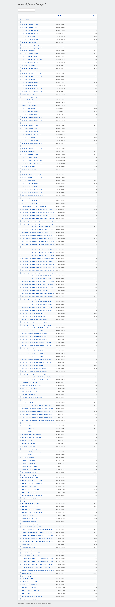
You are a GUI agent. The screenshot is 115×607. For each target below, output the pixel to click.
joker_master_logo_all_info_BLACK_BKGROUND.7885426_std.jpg (37, 301)
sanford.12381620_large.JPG (28, 547)
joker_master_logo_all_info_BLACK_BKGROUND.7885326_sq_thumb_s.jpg (37, 290)
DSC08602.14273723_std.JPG (28, 42)
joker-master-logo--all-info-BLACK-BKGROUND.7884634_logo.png (37, 235)
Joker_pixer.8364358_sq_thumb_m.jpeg (31, 397)
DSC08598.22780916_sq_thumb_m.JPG (31, 177)
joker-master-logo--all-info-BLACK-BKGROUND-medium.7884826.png (37, 250)
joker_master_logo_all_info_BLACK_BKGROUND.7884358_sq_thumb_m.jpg (37, 224)
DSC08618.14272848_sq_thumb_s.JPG (31, 30)
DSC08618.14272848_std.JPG (28, 27)
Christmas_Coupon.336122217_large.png (31, 195)
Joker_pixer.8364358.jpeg (27, 394)
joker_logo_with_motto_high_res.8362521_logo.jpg (33, 339)
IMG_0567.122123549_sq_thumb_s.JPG (31, 480)
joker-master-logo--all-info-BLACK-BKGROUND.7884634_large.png (37, 229)
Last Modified (59, 15)
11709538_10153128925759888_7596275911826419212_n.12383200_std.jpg (37, 570)
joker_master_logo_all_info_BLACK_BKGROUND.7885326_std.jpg (37, 284)
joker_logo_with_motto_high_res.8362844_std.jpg (33, 371)
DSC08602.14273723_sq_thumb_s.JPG (31, 45)
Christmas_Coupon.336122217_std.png (31, 203)
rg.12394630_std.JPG (26, 578)
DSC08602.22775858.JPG (27, 137)
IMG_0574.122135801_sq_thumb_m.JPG (31, 512)
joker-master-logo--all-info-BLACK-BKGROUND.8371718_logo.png (37, 420)
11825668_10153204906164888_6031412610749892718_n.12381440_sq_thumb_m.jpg (37, 541)
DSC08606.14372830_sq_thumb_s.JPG (31, 117)
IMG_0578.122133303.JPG (28, 486)
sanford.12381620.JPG (26, 544)
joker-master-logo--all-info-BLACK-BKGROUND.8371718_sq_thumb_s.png (37, 414)
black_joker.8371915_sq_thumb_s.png (30, 434)
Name (21, 15)
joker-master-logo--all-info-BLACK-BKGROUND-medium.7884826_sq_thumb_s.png (37, 244)
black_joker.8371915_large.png (28, 426)
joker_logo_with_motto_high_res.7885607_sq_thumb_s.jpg (35, 325)
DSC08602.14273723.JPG (27, 36)
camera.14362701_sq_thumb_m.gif (29, 102)
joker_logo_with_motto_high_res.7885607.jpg (32, 313)
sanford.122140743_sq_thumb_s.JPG (30, 524)
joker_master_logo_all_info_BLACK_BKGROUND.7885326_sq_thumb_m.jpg (37, 293)
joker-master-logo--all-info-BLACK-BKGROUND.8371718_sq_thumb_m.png (37, 417)
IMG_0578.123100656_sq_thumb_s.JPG (31, 596)
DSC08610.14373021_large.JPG (29, 125)
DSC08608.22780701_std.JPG (28, 157)
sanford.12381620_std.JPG (27, 550)
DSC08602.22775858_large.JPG (29, 140)
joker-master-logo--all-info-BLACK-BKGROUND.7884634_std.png (37, 238)
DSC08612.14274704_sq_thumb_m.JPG (31, 91)
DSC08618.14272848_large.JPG (29, 24)
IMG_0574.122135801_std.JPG (29, 506)
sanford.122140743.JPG (27, 515)
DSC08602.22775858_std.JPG (28, 146)
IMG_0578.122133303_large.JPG (29, 489)
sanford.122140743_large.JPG (28, 518)
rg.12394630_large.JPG (27, 576)
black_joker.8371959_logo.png (28, 449)
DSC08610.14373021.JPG (27, 123)
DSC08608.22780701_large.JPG (29, 154)
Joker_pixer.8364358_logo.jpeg (28, 388)
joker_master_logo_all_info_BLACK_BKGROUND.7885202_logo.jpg (37, 270)
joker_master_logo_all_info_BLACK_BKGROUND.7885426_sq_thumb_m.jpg (37, 310)
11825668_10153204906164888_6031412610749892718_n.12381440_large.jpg (37, 532)
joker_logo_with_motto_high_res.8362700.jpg (32, 348)
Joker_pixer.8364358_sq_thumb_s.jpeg (30, 385)
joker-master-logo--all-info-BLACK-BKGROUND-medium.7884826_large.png (37, 255)
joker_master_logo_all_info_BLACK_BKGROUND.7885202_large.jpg (37, 264)
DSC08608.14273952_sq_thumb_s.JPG (31, 59)
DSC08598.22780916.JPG (27, 166)
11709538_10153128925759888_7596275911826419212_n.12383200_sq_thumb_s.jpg (37, 567)
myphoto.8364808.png (26, 400)
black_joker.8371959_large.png (28, 443)
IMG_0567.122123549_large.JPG (29, 475)
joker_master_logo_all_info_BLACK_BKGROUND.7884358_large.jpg (37, 212)
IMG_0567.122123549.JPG (28, 472)
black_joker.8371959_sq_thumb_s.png (30, 452)
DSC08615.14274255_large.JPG (29, 68)
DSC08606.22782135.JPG (27, 180)
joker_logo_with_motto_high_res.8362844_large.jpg (33, 368)
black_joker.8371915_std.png (28, 428)
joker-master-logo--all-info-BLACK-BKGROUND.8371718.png (36, 405)
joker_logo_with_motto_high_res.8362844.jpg (32, 365)
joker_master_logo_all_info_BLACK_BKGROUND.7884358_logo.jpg (37, 218)
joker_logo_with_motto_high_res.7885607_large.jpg (33, 316)
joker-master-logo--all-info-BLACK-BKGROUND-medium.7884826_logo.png (37, 252)
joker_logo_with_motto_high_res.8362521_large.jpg (33, 333)
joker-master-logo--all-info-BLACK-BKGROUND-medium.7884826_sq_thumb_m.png (37, 258)
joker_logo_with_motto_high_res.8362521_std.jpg (33, 336)
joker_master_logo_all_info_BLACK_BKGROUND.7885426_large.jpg (37, 299)
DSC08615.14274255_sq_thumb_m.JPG (31, 76)
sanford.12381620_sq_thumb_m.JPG (30, 555)
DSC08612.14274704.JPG (27, 79)
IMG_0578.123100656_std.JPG (29, 593)
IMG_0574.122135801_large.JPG (29, 503)
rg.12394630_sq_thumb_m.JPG (29, 584)
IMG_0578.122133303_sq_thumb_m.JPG (31, 498)
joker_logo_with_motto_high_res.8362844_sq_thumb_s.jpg (35, 377)
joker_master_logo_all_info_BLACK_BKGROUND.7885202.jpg (36, 261)
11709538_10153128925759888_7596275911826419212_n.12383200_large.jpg (37, 561)
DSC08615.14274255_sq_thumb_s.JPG (31, 74)
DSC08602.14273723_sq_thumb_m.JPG (31, 48)
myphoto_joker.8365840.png (28, 402)
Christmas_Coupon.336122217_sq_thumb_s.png (33, 200)
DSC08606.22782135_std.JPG (28, 186)
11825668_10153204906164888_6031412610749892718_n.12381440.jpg (37, 529)
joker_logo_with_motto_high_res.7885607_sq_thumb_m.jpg (35, 327)
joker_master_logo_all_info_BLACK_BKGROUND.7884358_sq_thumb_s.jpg (37, 221)
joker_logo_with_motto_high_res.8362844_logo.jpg (33, 374)
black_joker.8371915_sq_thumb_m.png (30, 437)
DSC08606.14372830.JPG (27, 108)
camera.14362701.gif (26, 100)
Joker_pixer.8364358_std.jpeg (28, 382)
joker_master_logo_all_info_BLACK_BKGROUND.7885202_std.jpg (37, 267)
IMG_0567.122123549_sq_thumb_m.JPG (31, 483)
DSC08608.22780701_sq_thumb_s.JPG (31, 160)
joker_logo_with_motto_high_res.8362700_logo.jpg (33, 356)
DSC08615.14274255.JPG (27, 65)
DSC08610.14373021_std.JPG (28, 128)
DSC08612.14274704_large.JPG (29, 82)
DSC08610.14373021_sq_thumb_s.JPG (31, 131)
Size (94, 15)
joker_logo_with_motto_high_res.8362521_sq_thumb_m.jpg (35, 345)
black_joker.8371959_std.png (28, 446)
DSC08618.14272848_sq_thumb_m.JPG (31, 33)
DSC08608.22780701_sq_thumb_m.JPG (31, 163)
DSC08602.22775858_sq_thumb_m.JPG (31, 149)
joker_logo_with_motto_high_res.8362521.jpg (32, 330)
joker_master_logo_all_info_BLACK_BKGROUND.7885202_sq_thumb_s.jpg (37, 273)
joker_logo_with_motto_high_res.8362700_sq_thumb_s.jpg (35, 359)
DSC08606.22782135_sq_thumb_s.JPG (31, 189)
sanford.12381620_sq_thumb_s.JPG (30, 553)
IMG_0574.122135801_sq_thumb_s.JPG (31, 509)
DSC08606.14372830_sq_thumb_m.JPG (31, 120)
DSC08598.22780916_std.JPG (28, 172)
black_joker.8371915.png (27, 423)
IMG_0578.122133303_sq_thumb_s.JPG (31, 495)
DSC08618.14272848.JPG (27, 22)
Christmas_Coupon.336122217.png (30, 198)
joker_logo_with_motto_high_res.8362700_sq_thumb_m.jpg (35, 362)
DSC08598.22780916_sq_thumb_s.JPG (31, 175)
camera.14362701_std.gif (27, 94)
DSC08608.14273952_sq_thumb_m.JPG (31, 62)
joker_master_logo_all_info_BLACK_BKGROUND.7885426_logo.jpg (37, 304)
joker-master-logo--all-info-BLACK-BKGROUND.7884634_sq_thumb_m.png (37, 241)
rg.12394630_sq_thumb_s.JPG (28, 581)
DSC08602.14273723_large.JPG (29, 39)
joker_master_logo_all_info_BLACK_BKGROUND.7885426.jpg (36, 296)
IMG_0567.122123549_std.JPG (29, 477)
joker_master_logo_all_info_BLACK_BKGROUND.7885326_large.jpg (37, 281)
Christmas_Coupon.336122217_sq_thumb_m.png (33, 206)
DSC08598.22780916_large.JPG (29, 169)
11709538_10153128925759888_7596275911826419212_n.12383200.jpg (37, 558)
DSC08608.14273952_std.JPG (28, 56)
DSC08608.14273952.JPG (27, 50)
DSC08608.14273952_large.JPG (29, 53)
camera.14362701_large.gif (27, 105)
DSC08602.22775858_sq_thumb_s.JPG (31, 143)
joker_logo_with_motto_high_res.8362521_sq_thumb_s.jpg (35, 342)
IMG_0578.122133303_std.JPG (29, 492)
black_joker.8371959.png (27, 440)
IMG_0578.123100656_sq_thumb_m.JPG (31, 599)
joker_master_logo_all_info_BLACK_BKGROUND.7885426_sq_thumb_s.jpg (37, 307)
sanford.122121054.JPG (27, 457)
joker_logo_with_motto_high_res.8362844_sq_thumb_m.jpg (35, 379)
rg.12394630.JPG (25, 573)
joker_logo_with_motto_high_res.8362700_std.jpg (33, 353)
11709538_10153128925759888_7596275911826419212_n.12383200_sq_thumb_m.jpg (37, 564)
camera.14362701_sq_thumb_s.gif (29, 97)
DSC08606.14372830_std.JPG (28, 114)
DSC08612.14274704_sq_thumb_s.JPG (31, 88)
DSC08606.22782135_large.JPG (29, 183)
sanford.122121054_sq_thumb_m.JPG (30, 469)
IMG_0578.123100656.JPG (28, 587)
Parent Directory (25, 19)
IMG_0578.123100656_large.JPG (29, 590)
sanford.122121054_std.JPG (28, 463)
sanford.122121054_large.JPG (28, 460)
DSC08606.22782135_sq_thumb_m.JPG (31, 192)
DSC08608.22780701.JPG (27, 151)
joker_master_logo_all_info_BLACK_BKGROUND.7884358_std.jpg (37, 215)
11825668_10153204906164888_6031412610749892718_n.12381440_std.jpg (37, 538)
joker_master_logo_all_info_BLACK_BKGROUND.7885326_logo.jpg (37, 287)
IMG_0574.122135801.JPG (28, 501)
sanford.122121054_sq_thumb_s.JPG (30, 466)
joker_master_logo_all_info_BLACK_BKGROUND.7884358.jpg (36, 209)
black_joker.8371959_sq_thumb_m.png (30, 454)
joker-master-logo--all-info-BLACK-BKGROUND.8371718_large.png (37, 408)
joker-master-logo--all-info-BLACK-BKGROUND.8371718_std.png (37, 411)
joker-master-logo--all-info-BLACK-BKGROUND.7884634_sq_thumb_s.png (37, 232)
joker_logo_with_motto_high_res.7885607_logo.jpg (33, 322)
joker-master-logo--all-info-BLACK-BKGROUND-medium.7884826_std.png (37, 247)
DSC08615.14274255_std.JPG (28, 71)
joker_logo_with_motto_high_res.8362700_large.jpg (33, 351)
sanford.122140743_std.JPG (28, 521)
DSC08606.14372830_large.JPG (29, 111)
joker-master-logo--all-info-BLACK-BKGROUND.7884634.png (36, 226)
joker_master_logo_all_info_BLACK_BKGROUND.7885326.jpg (36, 278)
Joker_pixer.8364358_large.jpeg (29, 391)
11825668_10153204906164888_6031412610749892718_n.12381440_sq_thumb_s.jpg (37, 535)
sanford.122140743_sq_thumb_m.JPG (30, 527)
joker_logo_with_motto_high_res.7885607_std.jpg (33, 319)
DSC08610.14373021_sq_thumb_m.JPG (31, 134)
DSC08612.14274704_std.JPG (28, 85)
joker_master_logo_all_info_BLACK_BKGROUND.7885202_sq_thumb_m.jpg (37, 276)
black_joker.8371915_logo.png (28, 431)
